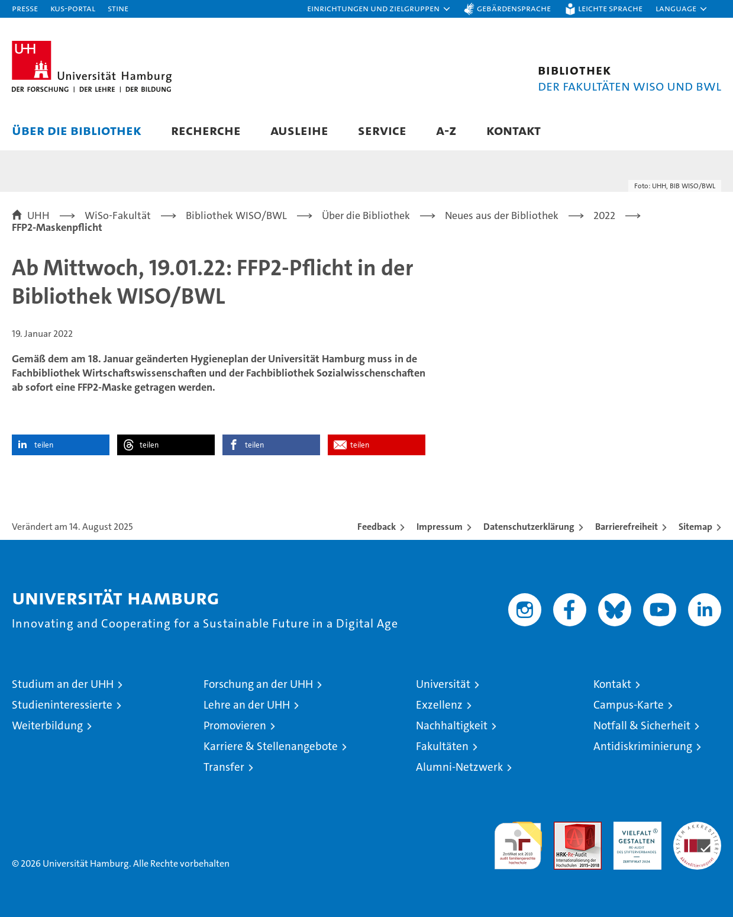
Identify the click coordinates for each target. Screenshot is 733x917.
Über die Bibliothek (76, 130)
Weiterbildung (47, 725)
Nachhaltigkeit (451, 725)
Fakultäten (442, 746)
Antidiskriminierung (642, 746)
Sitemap (695, 526)
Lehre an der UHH (247, 704)
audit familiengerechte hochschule (518, 840)
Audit (565, 828)
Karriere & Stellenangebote (271, 746)
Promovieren (235, 725)
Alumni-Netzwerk (459, 767)
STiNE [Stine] (118, 8)
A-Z (446, 130)
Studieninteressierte (62, 704)
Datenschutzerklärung (528, 526)
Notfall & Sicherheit (641, 725)
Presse (25, 8)
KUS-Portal (72, 8)
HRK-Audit (634, 828)
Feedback (376, 526)
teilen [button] (43, 445)
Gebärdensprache (514, 8)
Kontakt (513, 130)
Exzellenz (439, 704)
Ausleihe (299, 130)
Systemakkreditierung (697, 828)
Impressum (439, 526)
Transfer (224, 767)
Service (382, 130)
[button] (379, 9)
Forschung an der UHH (258, 684)
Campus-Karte (628, 704)
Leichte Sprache (610, 8)
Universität (443, 684)
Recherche (206, 130)
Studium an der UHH (63, 684)
